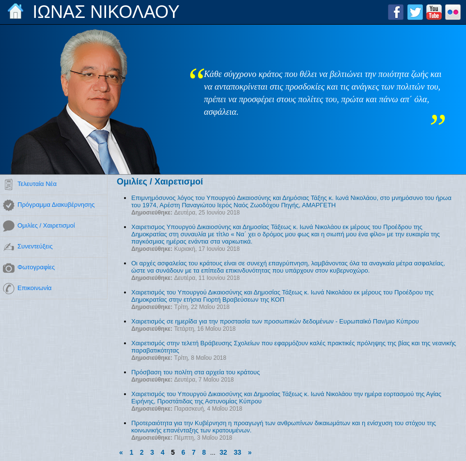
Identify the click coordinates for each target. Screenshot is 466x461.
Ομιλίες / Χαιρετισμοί (46, 225)
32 (223, 452)
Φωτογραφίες (36, 267)
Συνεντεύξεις (35, 246)
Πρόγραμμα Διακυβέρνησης (55, 204)
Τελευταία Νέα (37, 183)
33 (237, 452)
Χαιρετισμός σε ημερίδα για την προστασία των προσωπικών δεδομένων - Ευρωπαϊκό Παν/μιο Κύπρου (275, 321)
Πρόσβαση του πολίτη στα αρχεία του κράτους (195, 372)
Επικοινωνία (34, 288)
